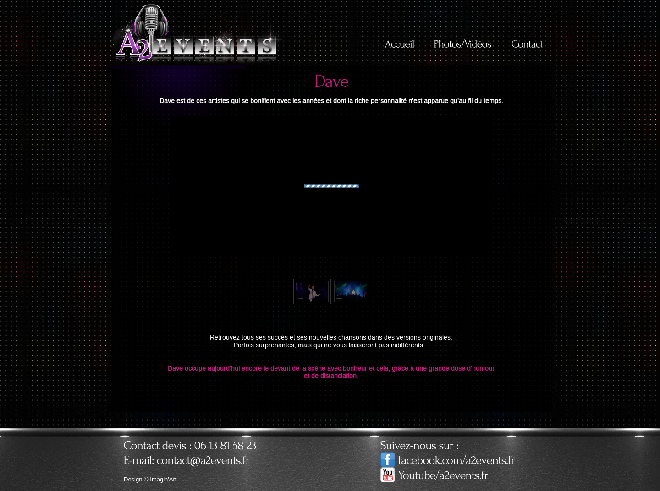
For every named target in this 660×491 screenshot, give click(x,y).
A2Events (196, 33)
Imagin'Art (163, 479)
